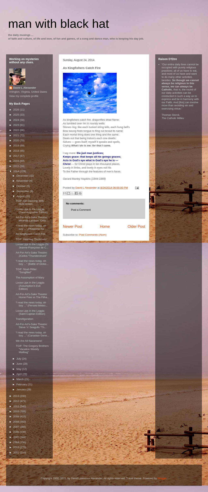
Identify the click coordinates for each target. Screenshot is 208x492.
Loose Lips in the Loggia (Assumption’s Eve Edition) (30, 285)
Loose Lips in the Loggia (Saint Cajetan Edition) (30, 312)
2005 (16, 437)
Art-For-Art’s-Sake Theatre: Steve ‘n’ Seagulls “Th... (31, 326)
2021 (16, 135)
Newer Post (72, 227)
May (19, 369)
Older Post (136, 227)
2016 (16, 160)
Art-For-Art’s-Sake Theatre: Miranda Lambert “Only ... (32, 219)
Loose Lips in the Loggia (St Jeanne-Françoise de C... (32, 246)
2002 (16, 452)
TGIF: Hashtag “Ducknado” (31, 239)
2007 (16, 426)
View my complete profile (23, 96)
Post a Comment (81, 209)
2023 (16, 125)
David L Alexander (24, 87)
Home (105, 227)
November (22, 180)
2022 (16, 130)
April (19, 374)
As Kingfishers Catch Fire (30, 233)
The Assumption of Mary (30, 277)
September (23, 191)
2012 (16, 401)
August (20, 196)
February (22, 384)
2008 (16, 421)
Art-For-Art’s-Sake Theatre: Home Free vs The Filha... (32, 296)
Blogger (161, 478)
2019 (16, 145)
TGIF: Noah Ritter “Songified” (26, 271)
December (22, 175)
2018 (16, 150)
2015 (16, 166)
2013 (16, 395)
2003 (16, 447)
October (21, 186)
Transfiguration (24, 318)
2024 (16, 119)
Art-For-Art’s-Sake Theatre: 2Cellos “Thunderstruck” (31, 254)
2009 (16, 416)
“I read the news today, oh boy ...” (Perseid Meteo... (31, 304)
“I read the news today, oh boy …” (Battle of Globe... (32, 262)
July (19, 358)
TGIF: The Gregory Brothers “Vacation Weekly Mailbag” (32, 349)
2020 (16, 140)
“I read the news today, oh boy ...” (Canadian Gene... (32, 334)
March (20, 379)
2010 (16, 411)
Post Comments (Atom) (93, 234)
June (19, 363)
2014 (16, 171)
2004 (16, 442)
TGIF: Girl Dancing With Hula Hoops (30, 202)
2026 (16, 109)
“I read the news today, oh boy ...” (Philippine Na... (31, 227)
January (21, 389)
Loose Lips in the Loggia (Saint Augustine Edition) (31, 211)
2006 (16, 431)
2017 (16, 155)
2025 (16, 114)
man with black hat (58, 23)
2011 (16, 406)
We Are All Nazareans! (29, 340)
